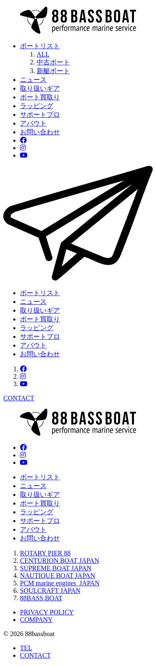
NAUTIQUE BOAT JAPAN (57, 575)
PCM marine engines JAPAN (59, 583)
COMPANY (36, 619)
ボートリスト (40, 45)
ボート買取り (40, 97)
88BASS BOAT (41, 598)
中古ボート (53, 62)
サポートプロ (40, 114)
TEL (26, 647)
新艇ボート (53, 70)
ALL (43, 54)
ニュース (33, 79)
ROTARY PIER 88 (45, 553)
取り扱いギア (40, 88)
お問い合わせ (40, 132)
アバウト (33, 123)
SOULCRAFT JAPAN (50, 590)
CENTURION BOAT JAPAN (59, 560)
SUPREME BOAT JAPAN (56, 568)
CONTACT (35, 655)
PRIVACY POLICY (47, 612)
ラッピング (36, 105)
